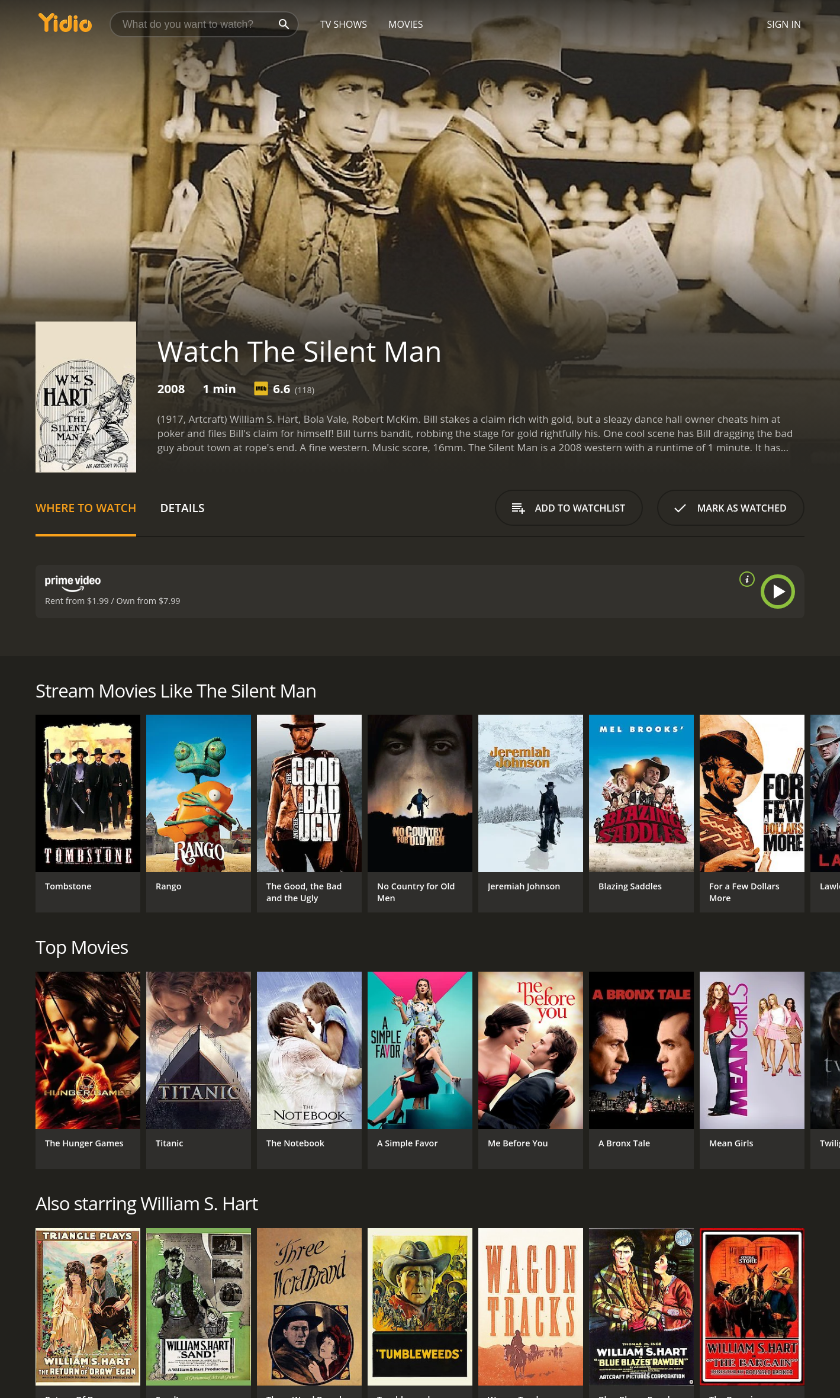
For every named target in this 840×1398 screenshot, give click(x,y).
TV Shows (343, 24)
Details (182, 508)
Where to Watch (86, 508)
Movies (405, 24)
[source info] (745, 579)
